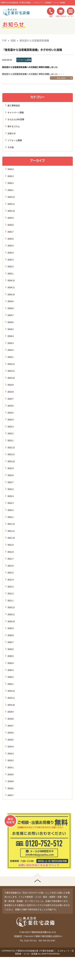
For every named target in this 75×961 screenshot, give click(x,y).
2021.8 (10, 551)
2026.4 (10, 169)
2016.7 (10, 795)
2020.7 (10, 642)
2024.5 (10, 329)
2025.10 (11, 210)
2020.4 (10, 663)
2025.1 (10, 273)
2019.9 (10, 711)
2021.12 (11, 523)
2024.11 (11, 287)
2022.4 (10, 496)
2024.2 (10, 349)
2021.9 (10, 544)
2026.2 (10, 183)
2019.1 (10, 767)
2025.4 (10, 252)
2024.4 (10, 336)
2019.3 (10, 753)
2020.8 (10, 635)
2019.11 (11, 697)
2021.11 (11, 530)
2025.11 (11, 203)
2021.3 (10, 586)
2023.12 (11, 363)
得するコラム (13, 126)
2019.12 (11, 690)
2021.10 (11, 537)
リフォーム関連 (24, 59)
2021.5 (10, 572)
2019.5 (10, 739)
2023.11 (11, 370)
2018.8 (10, 781)
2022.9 (10, 468)
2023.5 (10, 412)
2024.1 (10, 356)
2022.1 (10, 517)
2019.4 (10, 746)
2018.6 (10, 788)
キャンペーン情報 (15, 112)
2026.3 (10, 176)
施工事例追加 (13, 105)
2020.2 (10, 676)
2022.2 (10, 510)
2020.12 (11, 607)
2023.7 (10, 398)
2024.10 (11, 294)
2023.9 (10, 384)
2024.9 (10, 301)
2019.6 (10, 732)
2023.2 (10, 433)
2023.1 (10, 440)
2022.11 (11, 454)
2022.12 (11, 447)
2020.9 (10, 628)
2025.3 (10, 259)
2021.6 (10, 565)
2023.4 (10, 419)
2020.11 (11, 614)
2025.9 (10, 217)
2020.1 (10, 683)
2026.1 (10, 190)
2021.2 (10, 593)
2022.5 (10, 489)
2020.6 (10, 649)
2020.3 (10, 670)
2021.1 (10, 600)
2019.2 (10, 760)
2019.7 (10, 725)
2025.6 (10, 238)
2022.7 (10, 482)
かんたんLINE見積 (15, 119)
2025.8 (10, 224)
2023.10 (11, 377)
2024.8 (10, 308)
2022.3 (10, 502)
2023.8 (10, 391)
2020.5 (10, 656)
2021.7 (10, 558)
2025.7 (10, 231)
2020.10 (11, 621)
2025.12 (11, 196)
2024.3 (10, 343)
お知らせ (11, 133)
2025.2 (10, 266)
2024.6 (10, 322)
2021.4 (10, 579)
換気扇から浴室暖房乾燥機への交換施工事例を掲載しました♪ (30, 67)
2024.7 (10, 315)
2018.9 (10, 774)
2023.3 (10, 426)
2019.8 (10, 718)
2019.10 (11, 704)
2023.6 (10, 405)
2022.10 (11, 461)
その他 (10, 147)
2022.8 (10, 475)
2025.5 (10, 245)
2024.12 (11, 280)
